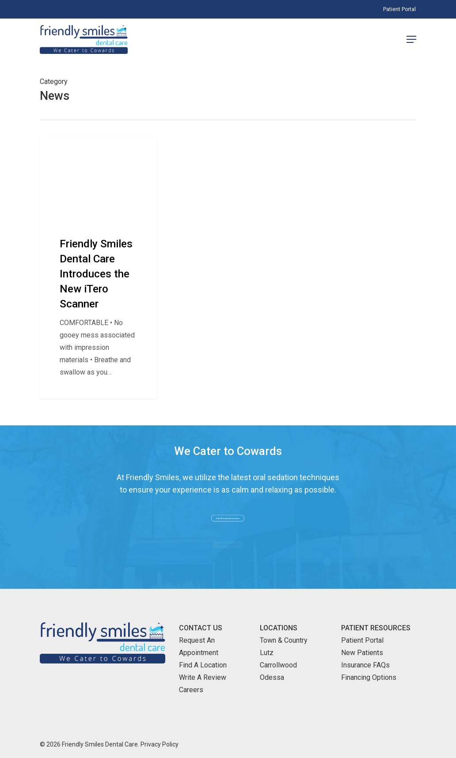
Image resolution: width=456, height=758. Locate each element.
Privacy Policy (160, 744)
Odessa (272, 677)
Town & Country (284, 640)
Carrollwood (278, 665)
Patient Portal (362, 640)
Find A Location (203, 665)
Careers (191, 690)
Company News (74, 152)
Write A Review (202, 677)
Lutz (267, 652)
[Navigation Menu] (411, 39)
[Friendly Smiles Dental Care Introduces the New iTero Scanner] (98, 268)
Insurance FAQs (365, 665)
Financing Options (368, 677)
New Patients (362, 652)
